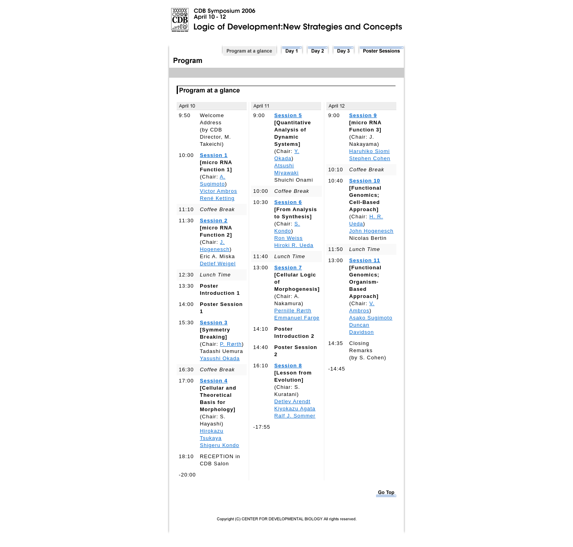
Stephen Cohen (369, 158)
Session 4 (214, 381)
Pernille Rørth (292, 311)
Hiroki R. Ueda (294, 245)
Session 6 (288, 202)
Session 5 (288, 115)
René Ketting (217, 198)
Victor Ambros (218, 191)
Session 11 (364, 260)
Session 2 (214, 221)
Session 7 (288, 268)
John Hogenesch (371, 231)
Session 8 (288, 366)
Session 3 (214, 322)
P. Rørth (231, 344)
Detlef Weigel (218, 264)
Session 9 (363, 115)
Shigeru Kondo (219, 445)
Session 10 (364, 181)
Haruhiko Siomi (369, 151)
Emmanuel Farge (297, 318)
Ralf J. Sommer (295, 416)
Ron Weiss (288, 238)
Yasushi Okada (220, 358)
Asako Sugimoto (371, 318)
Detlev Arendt (292, 401)
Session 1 (214, 155)
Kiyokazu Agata (295, 409)
